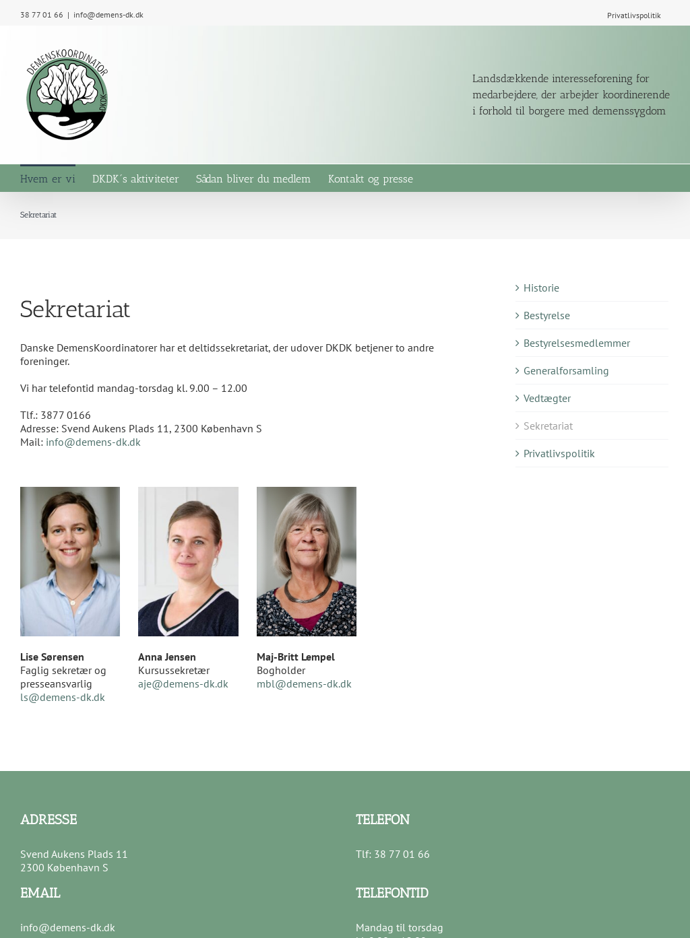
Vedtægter (547, 398)
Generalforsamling (566, 370)
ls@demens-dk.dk (62, 697)
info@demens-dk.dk (108, 14)
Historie (541, 287)
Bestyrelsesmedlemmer (577, 342)
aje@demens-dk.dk (183, 683)
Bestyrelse (547, 315)
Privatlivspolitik (559, 453)
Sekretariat (548, 425)
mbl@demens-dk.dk (304, 683)
